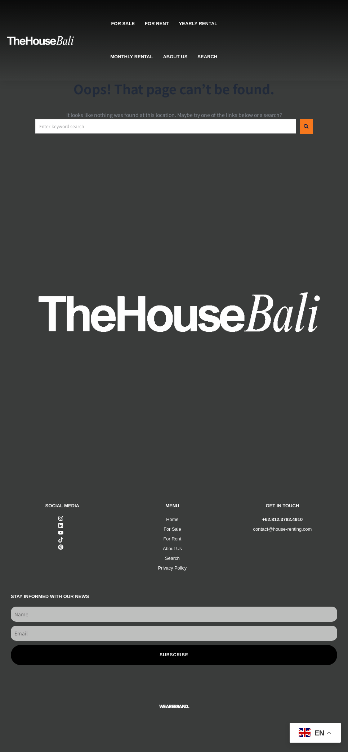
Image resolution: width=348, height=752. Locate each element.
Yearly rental (198, 23)
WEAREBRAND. (174, 707)
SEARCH (207, 56)
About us (175, 56)
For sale (123, 23)
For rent (157, 23)
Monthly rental (131, 56)
